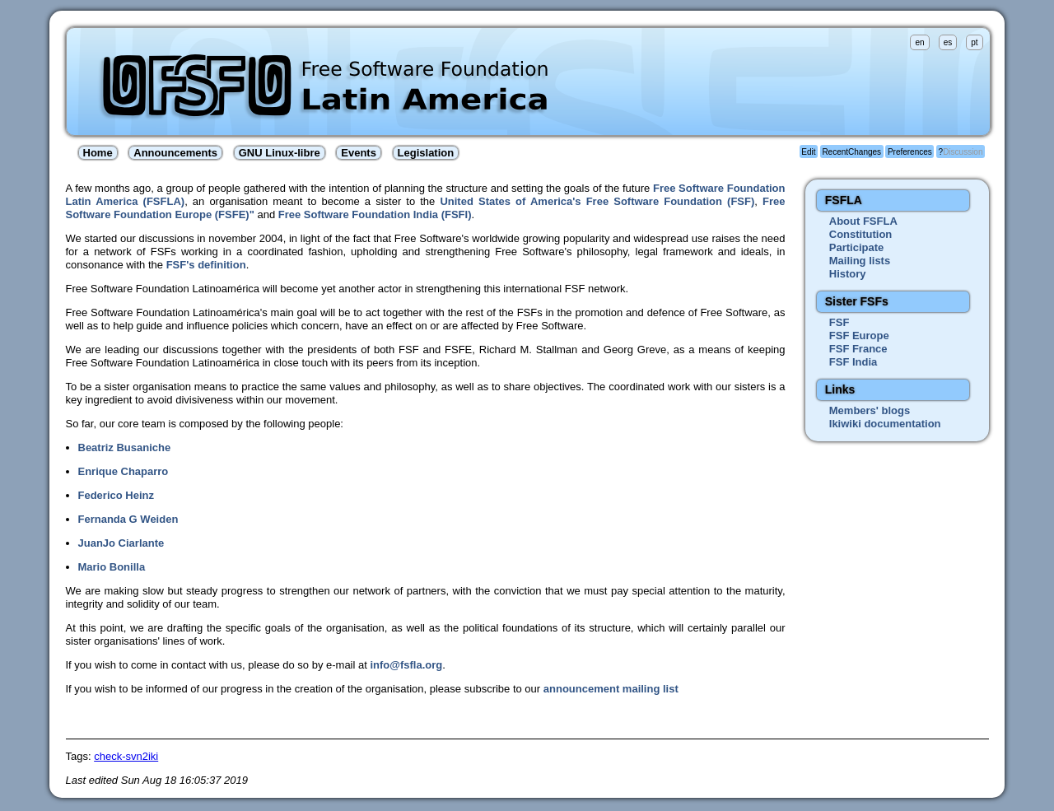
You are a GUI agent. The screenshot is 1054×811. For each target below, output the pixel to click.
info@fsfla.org (406, 665)
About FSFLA (863, 221)
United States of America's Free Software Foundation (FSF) (597, 201)
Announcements (175, 153)
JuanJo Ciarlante (121, 543)
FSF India (853, 362)
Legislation (426, 153)
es (948, 42)
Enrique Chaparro (123, 471)
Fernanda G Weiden (128, 519)
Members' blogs (869, 410)
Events (358, 153)
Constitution (861, 234)
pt (974, 42)
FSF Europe (859, 335)
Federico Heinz (116, 495)
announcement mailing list (611, 689)
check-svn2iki (126, 756)
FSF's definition (206, 265)
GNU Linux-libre (279, 153)
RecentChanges (851, 151)
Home (98, 153)
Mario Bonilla (112, 567)
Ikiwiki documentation (885, 423)
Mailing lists (859, 260)
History (847, 274)
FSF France (858, 349)
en (919, 42)
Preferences (910, 151)
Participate (856, 247)
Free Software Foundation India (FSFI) (375, 214)
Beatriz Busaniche (124, 447)
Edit (808, 151)
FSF (839, 322)
